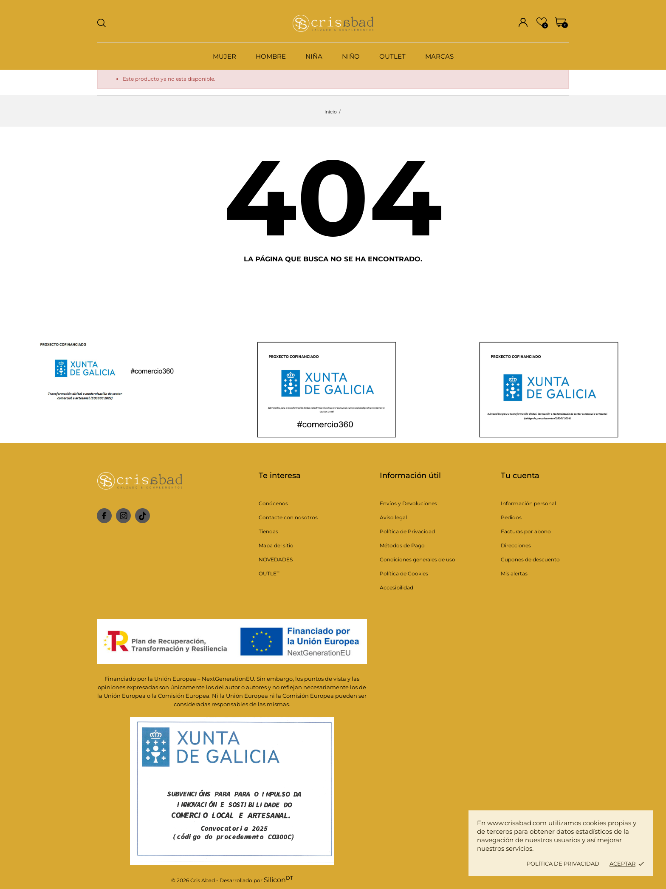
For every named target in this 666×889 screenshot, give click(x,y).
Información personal (528, 503)
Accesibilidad (396, 587)
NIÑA (313, 56)
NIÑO (351, 56)
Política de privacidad (563, 863)
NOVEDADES (276, 559)
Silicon (278, 880)
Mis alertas (514, 573)
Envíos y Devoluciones (408, 503)
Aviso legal (393, 517)
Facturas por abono (526, 531)
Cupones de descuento (530, 559)
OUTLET (392, 56)
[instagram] (123, 515)
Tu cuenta (520, 475)
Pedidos (511, 517)
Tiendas (268, 531)
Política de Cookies (404, 573)
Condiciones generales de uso (417, 559)
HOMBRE (271, 56)
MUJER (224, 56)
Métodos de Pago (402, 545)
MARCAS (439, 56)
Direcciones (516, 545)
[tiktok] (142, 516)
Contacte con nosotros (288, 517)
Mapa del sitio (276, 545)
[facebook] (104, 515)
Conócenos (273, 503)
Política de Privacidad (407, 531)
